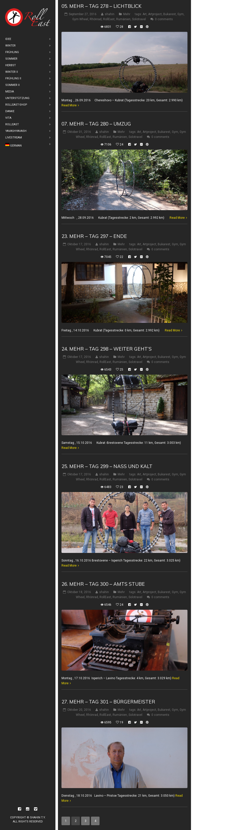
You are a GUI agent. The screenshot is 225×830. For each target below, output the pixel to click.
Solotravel (139, 19)
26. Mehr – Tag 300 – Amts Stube (103, 584)
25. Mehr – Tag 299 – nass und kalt (106, 466)
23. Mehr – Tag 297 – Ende (94, 236)
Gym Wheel (80, 19)
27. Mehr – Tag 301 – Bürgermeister (108, 702)
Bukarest (169, 14)
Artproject (155, 14)
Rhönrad (96, 19)
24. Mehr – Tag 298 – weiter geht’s (106, 349)
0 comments (164, 19)
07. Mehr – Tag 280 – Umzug (96, 124)
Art (145, 14)
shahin (109, 14)
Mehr (126, 14)
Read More (69, 105)
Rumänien (123, 19)
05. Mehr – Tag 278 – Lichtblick (101, 6)
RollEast (109, 19)
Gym (180, 14)
